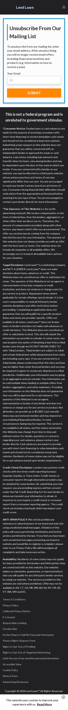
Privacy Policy (10, 605)
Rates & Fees (10, 675)
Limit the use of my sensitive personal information (31, 658)
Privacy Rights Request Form (19, 640)
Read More (44, 704)
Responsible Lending (14, 623)
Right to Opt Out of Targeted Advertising (26, 652)
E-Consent (9, 617)
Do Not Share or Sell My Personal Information (28, 634)
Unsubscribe (10, 628)
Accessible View (12, 664)
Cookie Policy (10, 670)
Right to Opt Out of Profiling (19, 646)
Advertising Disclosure (15, 681)
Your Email (13, 73)
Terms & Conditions (14, 599)
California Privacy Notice (16, 611)
